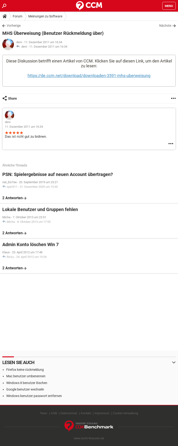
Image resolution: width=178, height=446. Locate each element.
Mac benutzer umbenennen (25, 376)
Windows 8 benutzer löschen (26, 383)
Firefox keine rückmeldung (25, 369)
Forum (17, 16)
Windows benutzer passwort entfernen (34, 396)
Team (43, 413)
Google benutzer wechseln (25, 389)
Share (12, 98)
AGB (54, 413)
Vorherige (14, 25)
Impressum (102, 413)
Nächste (165, 25)
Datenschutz (68, 413)
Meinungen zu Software (45, 16)
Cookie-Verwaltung (125, 413)
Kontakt (86, 413)
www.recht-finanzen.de (89, 438)
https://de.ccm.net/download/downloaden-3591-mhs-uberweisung (89, 75)
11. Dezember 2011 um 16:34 (48, 46)
